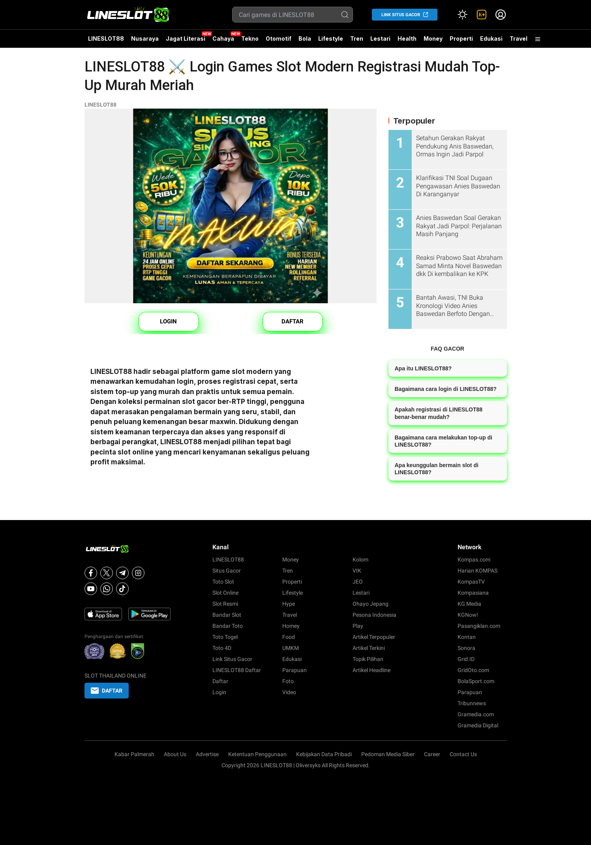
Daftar (220, 681)
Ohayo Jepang (370, 604)
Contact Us (463, 754)
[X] (106, 573)
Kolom (360, 559)
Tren (356, 38)
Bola (304, 38)
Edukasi (491, 38)
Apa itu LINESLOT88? (423, 368)
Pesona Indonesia (374, 615)
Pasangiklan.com (479, 626)
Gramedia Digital (478, 725)
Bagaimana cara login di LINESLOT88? (446, 389)
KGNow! (468, 615)
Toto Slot (223, 581)
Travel (518, 38)
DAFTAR (292, 321)
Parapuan (294, 670)
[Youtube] (90, 588)
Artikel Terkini (369, 648)
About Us (175, 754)
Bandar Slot (226, 615)
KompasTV (471, 581)
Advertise (207, 754)
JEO (358, 581)
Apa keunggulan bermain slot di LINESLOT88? (436, 468)
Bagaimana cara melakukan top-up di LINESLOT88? (443, 441)
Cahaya (223, 38)
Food (288, 637)
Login (219, 692)
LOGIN (168, 321)
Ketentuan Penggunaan (257, 754)
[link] (481, 14)
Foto (288, 681)
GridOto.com (473, 670)
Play (358, 626)
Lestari (380, 41)
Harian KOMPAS (477, 570)
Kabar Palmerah (134, 754)
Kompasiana (473, 593)
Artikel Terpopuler (374, 637)
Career (432, 754)
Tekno (250, 38)
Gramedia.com (476, 714)
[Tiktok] (122, 588)
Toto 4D (221, 648)
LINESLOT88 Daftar (236, 670)
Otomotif (278, 38)
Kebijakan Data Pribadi (324, 754)
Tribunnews (472, 703)
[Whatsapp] (106, 588)
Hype (288, 604)
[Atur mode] (462, 14)
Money (433, 38)
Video (289, 692)
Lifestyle (330, 38)
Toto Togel (225, 637)
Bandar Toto (227, 626)
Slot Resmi (225, 604)
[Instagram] (138, 573)
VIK (357, 570)
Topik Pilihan (368, 659)
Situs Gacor (226, 570)
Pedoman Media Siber (388, 754)
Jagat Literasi (185, 38)
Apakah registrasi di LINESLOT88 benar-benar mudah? (439, 413)
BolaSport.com (476, 681)
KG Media (469, 604)
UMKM (290, 648)
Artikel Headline (371, 670)
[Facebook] (90, 573)
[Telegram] (122, 573)
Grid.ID (466, 659)
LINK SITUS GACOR (400, 14)
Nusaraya (145, 38)
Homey (291, 626)
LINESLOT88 (106, 38)
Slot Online (225, 593)
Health (407, 38)
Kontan (467, 637)
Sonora (466, 648)
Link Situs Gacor (232, 659)
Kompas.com (474, 559)
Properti (461, 38)
